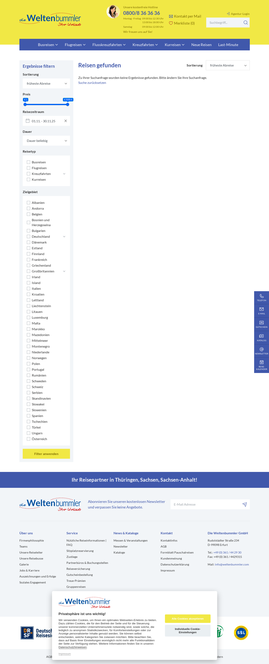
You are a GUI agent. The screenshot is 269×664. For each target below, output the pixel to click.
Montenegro (41, 346)
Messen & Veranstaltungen (131, 540)
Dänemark (39, 242)
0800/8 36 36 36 (141, 13)
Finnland (38, 254)
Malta (36, 323)
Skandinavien (41, 398)
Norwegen (39, 358)
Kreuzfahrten (145, 44)
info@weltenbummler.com (232, 564)
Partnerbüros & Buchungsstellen (87, 562)
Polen (36, 364)
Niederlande (40, 352)
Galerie (24, 564)
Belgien (37, 214)
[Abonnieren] (244, 504)
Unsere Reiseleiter (31, 552)
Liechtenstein (41, 306)
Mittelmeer (40, 340)
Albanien (38, 202)
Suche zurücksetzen (92, 82)
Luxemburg (40, 317)
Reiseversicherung (78, 568)
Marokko (38, 329)
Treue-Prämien (76, 580)
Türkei (36, 427)
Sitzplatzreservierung (80, 550)
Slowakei (38, 404)
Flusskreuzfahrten (109, 44)
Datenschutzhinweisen (73, 647)
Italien (36, 288)
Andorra (38, 208)
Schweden (39, 381)
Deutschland (41, 236)
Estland (37, 248)
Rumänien (39, 375)
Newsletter (121, 546)
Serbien (37, 392)
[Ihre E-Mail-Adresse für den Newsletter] (210, 504)
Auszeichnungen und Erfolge (37, 576)
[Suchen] (246, 22)
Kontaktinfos (169, 540)
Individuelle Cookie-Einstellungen (187, 630)
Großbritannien (43, 271)
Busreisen (48, 44)
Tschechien (39, 421)
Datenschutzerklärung (175, 564)
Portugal (38, 369)
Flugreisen (75, 44)
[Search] (228, 22)
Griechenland (41, 265)
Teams (23, 546)
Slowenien (39, 410)
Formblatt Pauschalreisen (177, 552)
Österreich (39, 439)
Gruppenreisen (76, 586)
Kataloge (119, 552)
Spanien (37, 416)
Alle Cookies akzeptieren (188, 618)
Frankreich (39, 259)
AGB (164, 546)
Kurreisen (175, 44)
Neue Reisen (201, 44)
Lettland (38, 300)
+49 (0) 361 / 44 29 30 (227, 552)
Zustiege (71, 556)
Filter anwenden (46, 454)
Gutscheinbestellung (79, 574)
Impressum (168, 570)
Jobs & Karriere (29, 570)
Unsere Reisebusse (31, 558)
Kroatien (38, 294)
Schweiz (37, 387)
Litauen (37, 312)
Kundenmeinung (171, 558)
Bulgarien (38, 231)
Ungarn (37, 433)
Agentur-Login (238, 13)
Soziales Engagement (32, 582)
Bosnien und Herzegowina (41, 222)
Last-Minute (228, 44)
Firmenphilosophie (31, 540)
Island (36, 283)
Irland (36, 277)
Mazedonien (41, 335)
